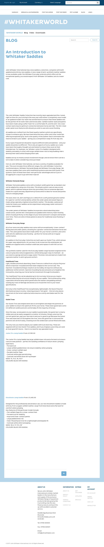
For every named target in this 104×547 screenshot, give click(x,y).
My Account (23, 2)
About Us (66, 491)
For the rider (61, 12)
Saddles (15, 12)
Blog (83, 12)
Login (13, 2)
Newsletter (91, 505)
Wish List (90, 502)
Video (31, 33)
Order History (90, 497)
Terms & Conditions (66, 500)
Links (90, 12)
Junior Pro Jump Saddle (14, 333)
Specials (78, 499)
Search (94, 40)
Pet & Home (74, 12)
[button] (63, 473)
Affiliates (78, 496)
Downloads (40, 33)
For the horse (47, 12)
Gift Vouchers (78, 491)
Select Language (55, 2)
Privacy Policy (65, 495)
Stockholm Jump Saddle (14, 397)
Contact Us (66, 505)
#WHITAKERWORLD (36, 22)
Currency (39, 2)
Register (7, 2)
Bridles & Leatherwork (30, 12)
